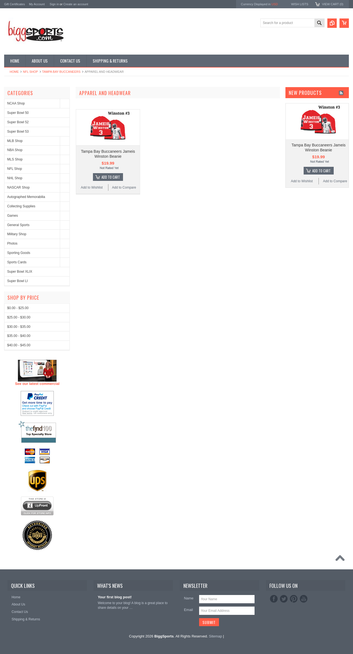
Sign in (54, 4)
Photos (12, 243)
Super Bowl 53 (18, 131)
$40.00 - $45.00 (18, 550)
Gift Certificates (14, 4)
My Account (37, 4)
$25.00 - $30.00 (18, 522)
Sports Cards (16, 262)
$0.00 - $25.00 (17, 512)
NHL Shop (14, 178)
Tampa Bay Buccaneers (61, 71)
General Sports (18, 225)
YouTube (303, 599)
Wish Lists (299, 4)
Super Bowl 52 (18, 122)
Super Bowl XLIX (19, 272)
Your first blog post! (115, 597)
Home (14, 71)
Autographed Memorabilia (26, 197)
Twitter (284, 599)
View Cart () (332, 4)
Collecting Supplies (21, 206)
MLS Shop (15, 159)
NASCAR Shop (18, 187)
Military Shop (16, 234)
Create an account (75, 4)
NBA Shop (14, 150)
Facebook (274, 599)
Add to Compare (124, 187)
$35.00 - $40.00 (18, 540)
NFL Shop (30, 71)
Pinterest (294, 599)
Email (188, 610)
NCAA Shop (16, 103)
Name (189, 598)
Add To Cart (110, 177)
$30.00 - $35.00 (18, 531)
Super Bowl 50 (18, 113)
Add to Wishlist (92, 187)
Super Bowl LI (17, 281)
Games (12, 216)
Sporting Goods (18, 253)
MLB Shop (15, 141)
